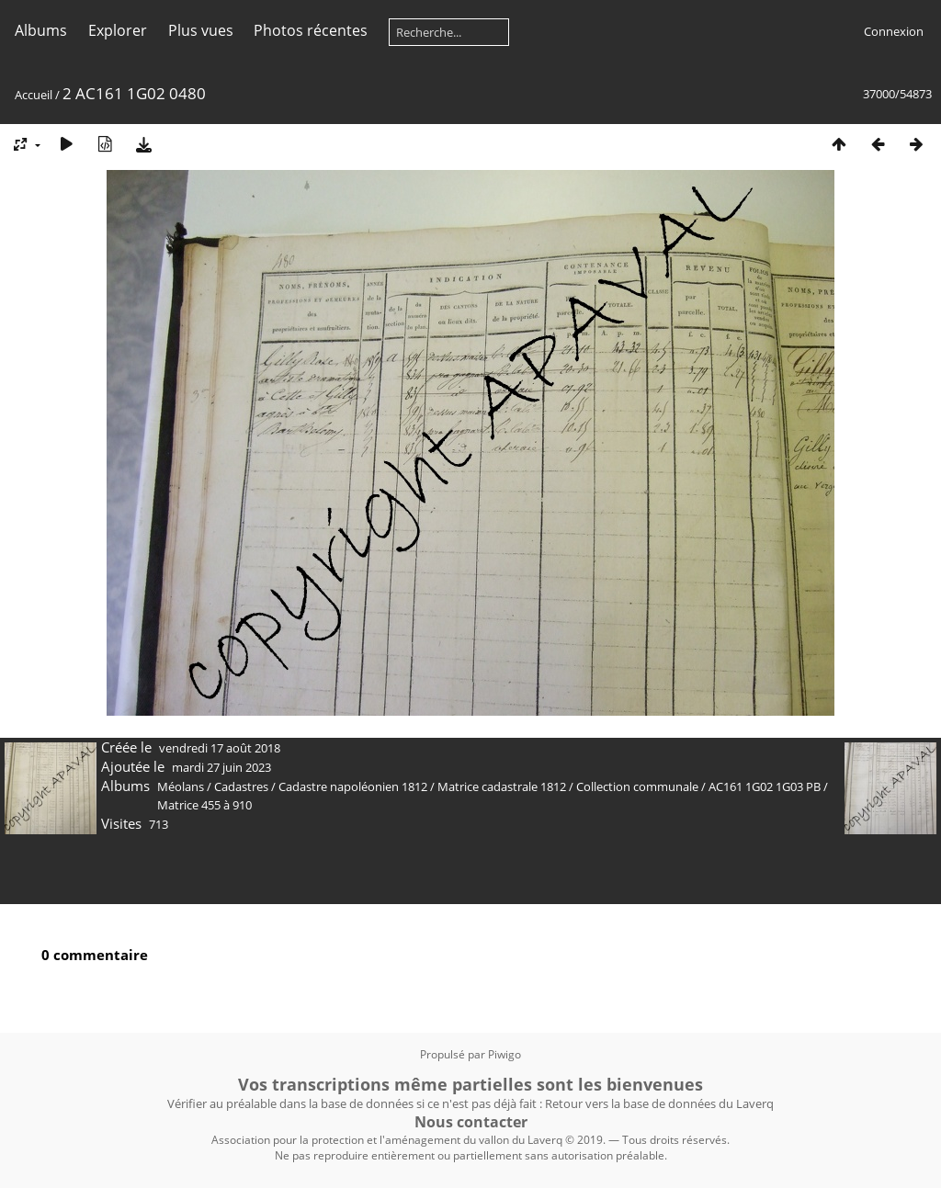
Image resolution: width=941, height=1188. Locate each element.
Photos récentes (311, 30)
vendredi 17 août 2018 (219, 748)
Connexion (894, 31)
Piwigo (504, 1054)
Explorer (117, 30)
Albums (41, 30)
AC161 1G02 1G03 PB (765, 786)
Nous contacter (470, 1122)
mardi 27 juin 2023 (221, 767)
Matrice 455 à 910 (204, 805)
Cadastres (241, 786)
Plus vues (200, 30)
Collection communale (637, 786)
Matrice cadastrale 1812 (501, 786)
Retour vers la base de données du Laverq (659, 1103)
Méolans (180, 786)
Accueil (33, 94)
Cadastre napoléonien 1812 (352, 786)
